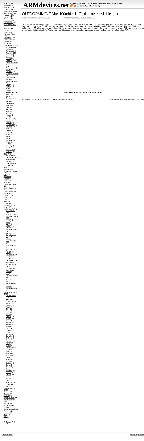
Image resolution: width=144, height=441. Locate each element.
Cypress (8, 121)
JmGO (8, 351)
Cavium (8, 59)
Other (5, 207)
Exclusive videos (85, 18)
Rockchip (9, 51)
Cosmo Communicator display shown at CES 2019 (126, 99)
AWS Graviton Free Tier (108, 3)
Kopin (8, 367)
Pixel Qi (8, 346)
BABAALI (9, 338)
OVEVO (8, 373)
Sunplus (8, 138)
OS (5, 154)
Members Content (9, 399)
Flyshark (8, 378)
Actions (8, 55)
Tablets (6, 3)
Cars (5, 180)
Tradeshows (8, 209)
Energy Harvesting (10, 188)
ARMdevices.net (46, 5)
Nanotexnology (11, 283)
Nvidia (8, 85)
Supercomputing (11, 288)
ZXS (7, 376)
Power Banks (8, 205)
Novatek (8, 136)
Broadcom (9, 119)
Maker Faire (10, 262)
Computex (9, 227)
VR (5, 30)
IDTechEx (9, 214)
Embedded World (11, 229)
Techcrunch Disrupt (9, 252)
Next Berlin (9, 264)
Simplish (141, 434)
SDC (7, 274)
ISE (7, 281)
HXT (7, 144)
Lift (7, 266)
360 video (7, 403)
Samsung (9, 79)
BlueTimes (9, 355)
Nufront (8, 123)
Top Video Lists (9, 398)
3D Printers (7, 405)
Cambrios (9, 336)
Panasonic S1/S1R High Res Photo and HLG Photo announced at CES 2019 (48, 99)
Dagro (8, 315)
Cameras (7, 19)
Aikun (8, 311)
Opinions (7, 394)
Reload (99, 92)
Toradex (8, 317)
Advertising (95, 6)
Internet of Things (9, 34)
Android (8, 155)
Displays (6, 17)
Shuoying (9, 324)
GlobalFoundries (11, 81)
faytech (8, 318)
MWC (8, 222)
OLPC (8, 361)
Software (7, 195)
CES (93, 18)
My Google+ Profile (10, 422)
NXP (7, 90)
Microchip (9, 146)
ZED (7, 380)
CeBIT (8, 226)
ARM (7, 299)
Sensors (6, 178)
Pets (5, 199)
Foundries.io (10, 382)
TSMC (8, 107)
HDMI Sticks (8, 13)
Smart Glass (8, 39)
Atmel (8, 70)
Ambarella (9, 140)
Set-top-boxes (8, 11)
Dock (5, 407)
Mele (7, 313)
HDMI (8, 384)
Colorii (8, 340)
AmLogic (9, 57)
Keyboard (7, 413)
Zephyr (8, 165)
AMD (7, 109)
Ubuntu (8, 161)
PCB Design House (10, 25)
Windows (9, 163)
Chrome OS (10, 157)
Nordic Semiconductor (11, 97)
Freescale (9, 53)
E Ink (7, 309)
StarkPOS (9, 371)
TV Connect (10, 254)
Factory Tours (8, 23)
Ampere (8, 49)
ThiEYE (8, 349)
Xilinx (7, 111)
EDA (5, 175)
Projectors (7, 15)
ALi (7, 88)
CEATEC (9, 249)
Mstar (8, 94)
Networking (74, 18)
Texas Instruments (12, 62)
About (88, 6)
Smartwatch (7, 37)
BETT (8, 279)
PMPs (6, 197)
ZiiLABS (8, 130)
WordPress (133, 434)
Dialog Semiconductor (11, 67)
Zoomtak (9, 330)
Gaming (6, 28)
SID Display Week (12, 216)
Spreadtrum (10, 92)
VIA (7, 117)
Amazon (8, 115)
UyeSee (8, 374)
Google (8, 305)
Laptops (6, 5)
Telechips (9, 103)
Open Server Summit (10, 271)
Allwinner (9, 47)
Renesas (9, 126)
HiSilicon (9, 72)
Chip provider (8, 45)
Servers (6, 169)
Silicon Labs (10, 150)
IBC (7, 233)
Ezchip (8, 134)
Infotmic (8, 105)
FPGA (6, 203)
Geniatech (9, 301)
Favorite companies (10, 292)
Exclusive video (9, 409)
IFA (7, 224)
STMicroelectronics (12, 73)
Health (6, 182)
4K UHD (6, 43)
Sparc (8, 386)
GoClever (9, 363)
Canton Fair (10, 260)
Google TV (9, 159)
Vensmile (9, 353)
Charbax (33, 18)
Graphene (7, 193)
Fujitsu (8, 142)
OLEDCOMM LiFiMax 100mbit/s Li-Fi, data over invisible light (70, 13)
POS (5, 417)
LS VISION (9, 342)
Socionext (9, 152)
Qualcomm (9, 77)
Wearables (7, 21)
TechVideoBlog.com (10, 424)
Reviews (6, 392)
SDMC (8, 320)
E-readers (7, 9)
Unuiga (8, 344)
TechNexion (10, 347)
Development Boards (11, 171)
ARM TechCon (10, 211)
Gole (7, 326)
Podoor (8, 357)
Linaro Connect (11, 296)
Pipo (7, 307)
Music (5, 415)
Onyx (7, 328)
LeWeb (8, 258)
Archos (8, 303)
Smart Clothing (8, 191)
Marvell (8, 86)
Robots (6, 32)
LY (6, 332)
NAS (5, 201)
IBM (7, 113)
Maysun (8, 334)
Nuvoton (8, 148)
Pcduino (8, 369)
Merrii (8, 359)
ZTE (7, 132)
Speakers (7, 41)
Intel (7, 128)
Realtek (8, 101)
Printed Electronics (10, 184)
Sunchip (8, 322)
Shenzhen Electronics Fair (11, 244)
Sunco (8, 365)
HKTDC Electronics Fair (11, 239)
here (73, 24)
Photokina (9, 286)
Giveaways (7, 411)
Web (5, 167)
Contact (83, 6)
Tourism (6, 396)
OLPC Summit (10, 268)
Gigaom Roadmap (12, 275)
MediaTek (9, 61)
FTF (7, 256)
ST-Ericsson (10, 125)
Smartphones (8, 7)
